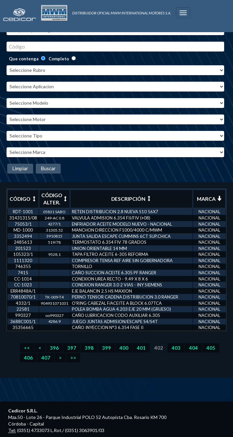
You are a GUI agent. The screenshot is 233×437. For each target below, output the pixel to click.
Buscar (48, 168)
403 (176, 348)
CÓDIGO (23, 199)
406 (28, 358)
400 (123, 348)
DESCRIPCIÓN (131, 199)
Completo (59, 58)
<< (27, 348)
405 (210, 348)
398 (89, 348)
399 (106, 348)
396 (54, 348)
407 (45, 358)
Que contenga (23, 58)
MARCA (209, 199)
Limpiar (20, 168)
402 (158, 348)
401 (141, 348)
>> (73, 358)
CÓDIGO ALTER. (54, 198)
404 (193, 348)
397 (71, 348)
